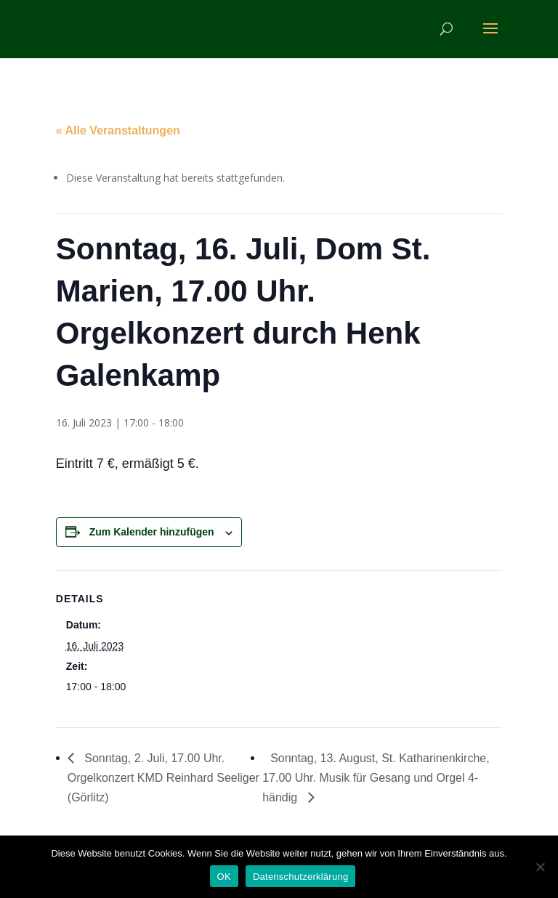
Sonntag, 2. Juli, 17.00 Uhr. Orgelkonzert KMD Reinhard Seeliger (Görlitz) (163, 778)
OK (224, 876)
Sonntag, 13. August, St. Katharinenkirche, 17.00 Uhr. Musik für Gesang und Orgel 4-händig (376, 778)
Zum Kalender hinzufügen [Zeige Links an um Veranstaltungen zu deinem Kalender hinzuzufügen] (151, 532)
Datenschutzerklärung (300, 876)
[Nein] (540, 866)
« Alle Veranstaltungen (118, 130)
